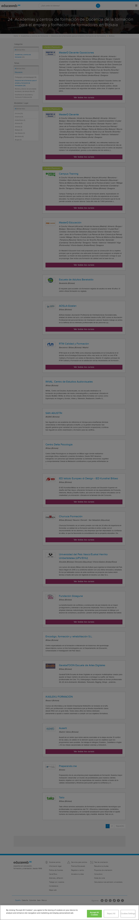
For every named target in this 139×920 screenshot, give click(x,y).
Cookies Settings (128, 914)
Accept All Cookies (94, 913)
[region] (69, 912)
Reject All (111, 914)
